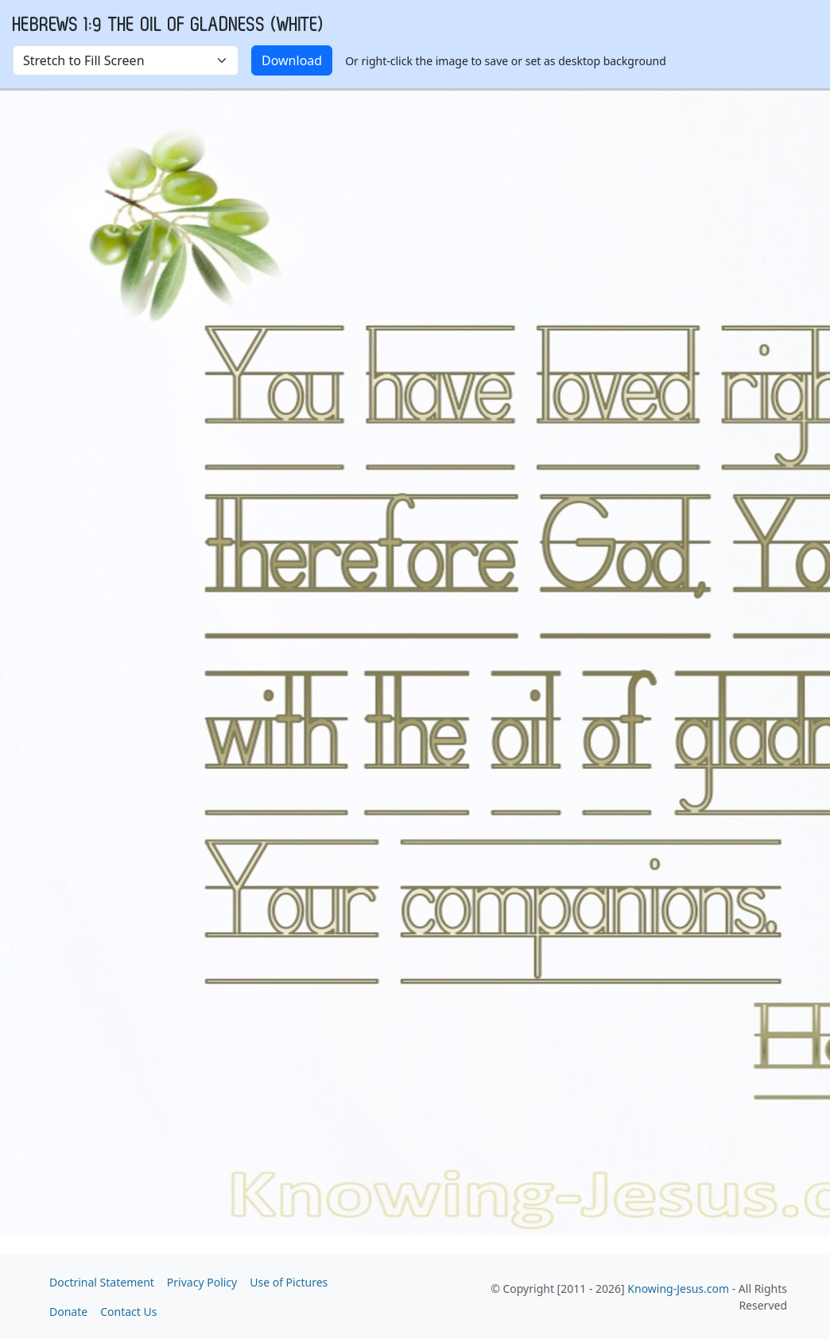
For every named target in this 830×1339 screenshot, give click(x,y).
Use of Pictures (289, 1282)
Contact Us (128, 1311)
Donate (68, 1311)
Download (292, 60)
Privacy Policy (202, 1282)
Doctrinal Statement (101, 1282)
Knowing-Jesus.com (678, 1288)
